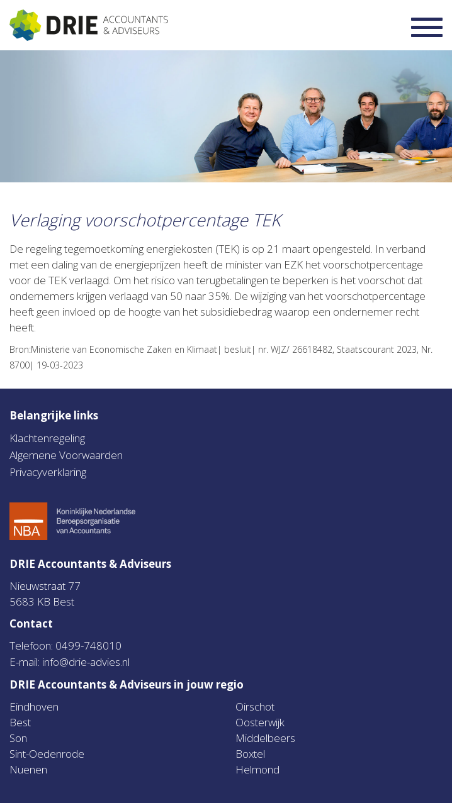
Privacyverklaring (47, 472)
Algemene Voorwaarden (66, 455)
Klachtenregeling (47, 438)
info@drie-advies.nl (86, 662)
